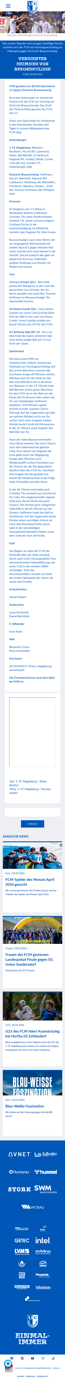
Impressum (30, 1376)
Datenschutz (42, 1376)
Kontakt (20, 1376)
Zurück (32, 824)
